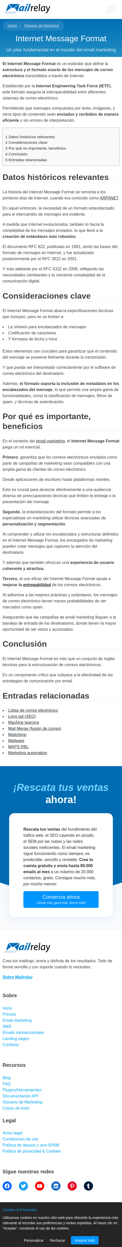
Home (12, 26)
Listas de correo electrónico (33, 710)
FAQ (7, 1084)
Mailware (16, 741)
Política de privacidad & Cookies (32, 1151)
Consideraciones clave (26, 142)
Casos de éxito (16, 1108)
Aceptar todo (85, 1240)
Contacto (11, 1044)
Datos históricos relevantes (30, 137)
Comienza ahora (61, 899)
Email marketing (17, 1020)
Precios (9, 1014)
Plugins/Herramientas (22, 1090)
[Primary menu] (110, 9)
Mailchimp (17, 734)
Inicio (7, 1008)
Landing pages (16, 1038)
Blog (7, 1078)
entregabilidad (37, 585)
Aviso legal (12, 1133)
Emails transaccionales (23, 1032)
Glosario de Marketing (41, 26)
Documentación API (20, 1096)
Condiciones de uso (20, 1139)
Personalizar (34, 1240)
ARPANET (109, 198)
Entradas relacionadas (26, 160)
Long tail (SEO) (22, 716)
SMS (7, 1026)
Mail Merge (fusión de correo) (34, 728)
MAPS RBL (18, 747)
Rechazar (57, 1240)
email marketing (50, 441)
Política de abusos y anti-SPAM (31, 1145)
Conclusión (16, 154)
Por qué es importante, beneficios (35, 148)
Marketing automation (27, 753)
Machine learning (23, 722)
